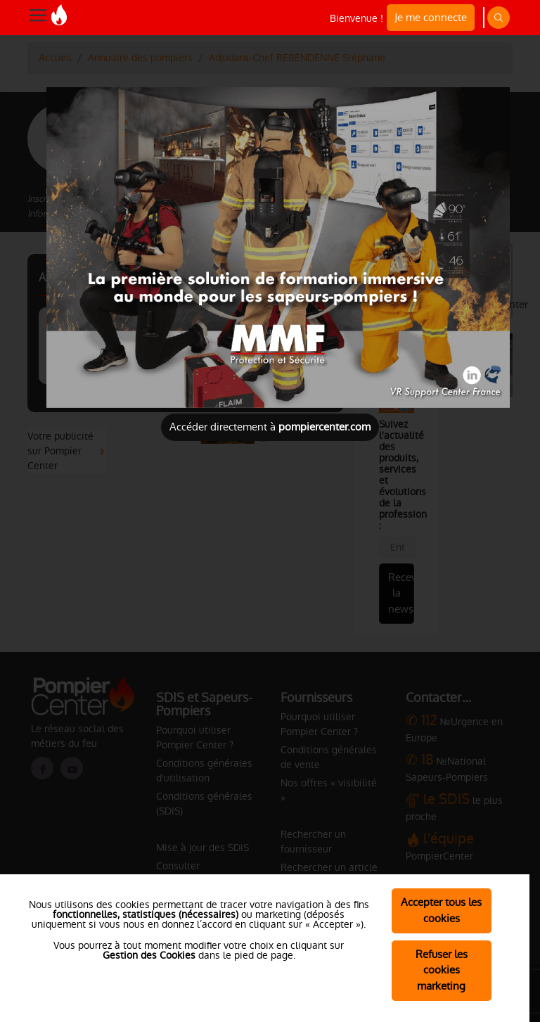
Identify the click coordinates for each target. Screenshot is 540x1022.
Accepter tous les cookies (441, 910)
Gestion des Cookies (149, 955)
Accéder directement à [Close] (270, 426)
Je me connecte (430, 17)
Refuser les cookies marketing (442, 970)
